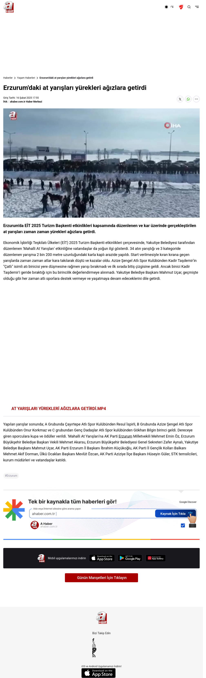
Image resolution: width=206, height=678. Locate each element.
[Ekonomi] (151, 7)
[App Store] (102, 558)
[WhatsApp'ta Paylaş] (188, 99)
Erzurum (125, 436)
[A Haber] (8, 7)
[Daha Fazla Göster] (196, 99)
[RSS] (101, 655)
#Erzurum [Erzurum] (11, 475)
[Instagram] (101, 646)
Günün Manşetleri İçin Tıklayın (102, 577)
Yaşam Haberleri (26, 77)
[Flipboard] (101, 652)
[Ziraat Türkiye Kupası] (181, 7)
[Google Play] (130, 558)
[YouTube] (101, 649)
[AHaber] (170, 7)
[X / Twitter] (101, 643)
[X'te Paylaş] (180, 99)
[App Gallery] (156, 558)
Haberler (8, 77)
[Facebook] (101, 640)
